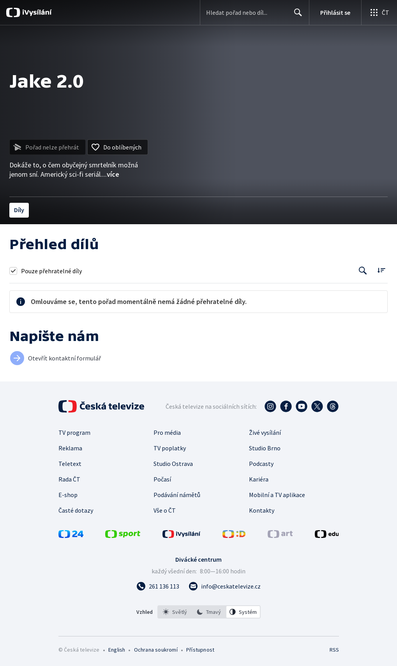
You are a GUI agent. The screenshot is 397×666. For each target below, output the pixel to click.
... (110, 174)
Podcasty (261, 463)
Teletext (69, 463)
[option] (175, 612)
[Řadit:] (381, 270)
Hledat (296, 15)
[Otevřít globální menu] (379, 12)
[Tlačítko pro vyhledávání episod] (362, 271)
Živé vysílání (265, 432)
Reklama (70, 448)
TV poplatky (170, 448)
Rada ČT (69, 479)
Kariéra (258, 479)
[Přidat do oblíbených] (117, 147)
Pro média (167, 432)
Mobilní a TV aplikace (277, 495)
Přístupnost (200, 649)
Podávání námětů (177, 495)
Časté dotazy (75, 510)
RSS (334, 649)
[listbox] (209, 612)
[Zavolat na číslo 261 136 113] (157, 586)
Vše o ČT (165, 510)
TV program (74, 432)
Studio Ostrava (173, 463)
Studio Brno (265, 448)
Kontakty (261, 510)
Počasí (162, 479)
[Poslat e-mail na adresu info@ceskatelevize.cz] (225, 586)
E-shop (68, 495)
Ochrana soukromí (156, 649)
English (116, 649)
